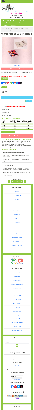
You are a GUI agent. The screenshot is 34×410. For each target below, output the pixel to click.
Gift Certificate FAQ (17, 318)
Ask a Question (4, 78)
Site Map (17, 315)
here (21, 147)
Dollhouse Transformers (17, 233)
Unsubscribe (17, 379)
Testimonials (17, 214)
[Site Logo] (17, 7)
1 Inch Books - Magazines (8, 30)
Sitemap (17, 218)
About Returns (17, 292)
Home (3, 20)
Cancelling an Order (17, 299)
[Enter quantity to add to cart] (14, 101)
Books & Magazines (23, 28)
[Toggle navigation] (3, 1)
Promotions (21, 20)
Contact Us (13, 25)
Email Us (17, 365)
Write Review (4, 86)
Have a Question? (5, 25)
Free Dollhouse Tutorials (17, 237)
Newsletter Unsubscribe (17, 330)
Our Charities (17, 226)
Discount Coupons (17, 326)
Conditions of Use (17, 311)
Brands (15, 22)
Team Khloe (17, 222)
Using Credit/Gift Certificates (17, 322)
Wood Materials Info (17, 241)
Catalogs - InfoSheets (17, 245)
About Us (17, 191)
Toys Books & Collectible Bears (12, 28)
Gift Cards (21, 22)
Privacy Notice (17, 307)
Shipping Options (17, 288)
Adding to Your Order (17, 295)
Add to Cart (28, 100)
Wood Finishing (17, 249)
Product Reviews (17, 203)
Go (17, 345)
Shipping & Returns (17, 280)
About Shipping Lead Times (17, 284)
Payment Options (17, 303)
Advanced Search (17, 210)
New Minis (15, 20)
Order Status (17, 276)
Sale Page (8, 20)
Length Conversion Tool (8, 132)
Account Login (17, 272)
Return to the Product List (17, 181)
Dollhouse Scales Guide (7, 22)
